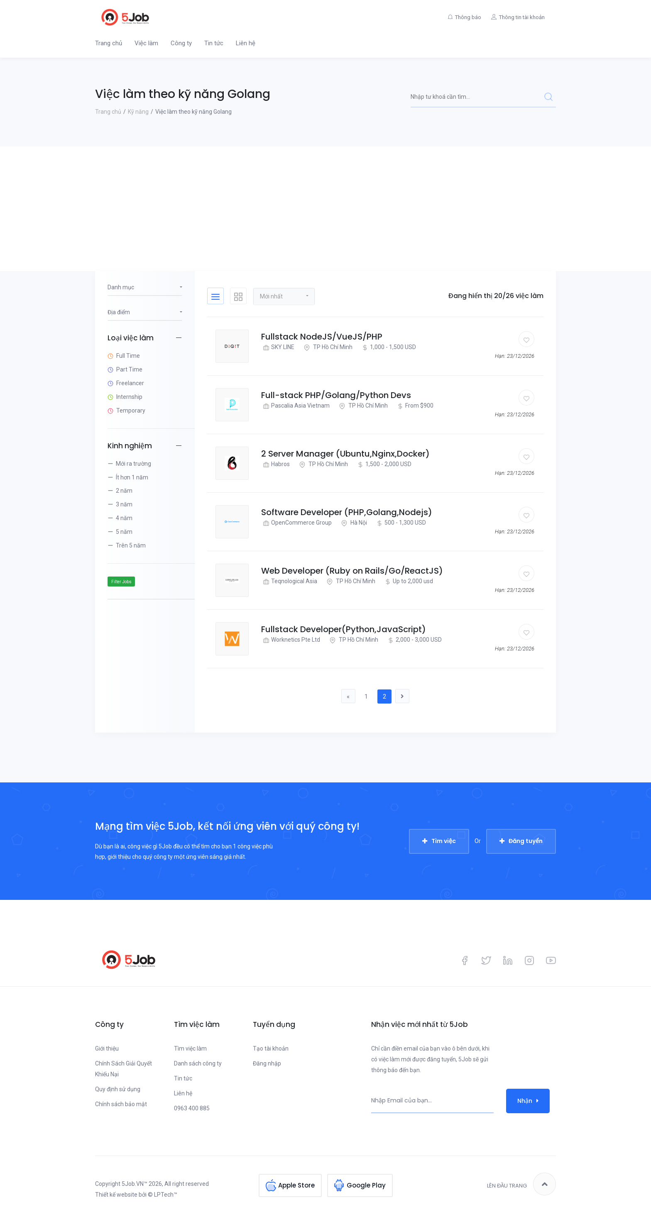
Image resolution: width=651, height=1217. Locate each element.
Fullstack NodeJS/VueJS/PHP (321, 336)
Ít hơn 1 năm (132, 477)
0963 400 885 (192, 1108)
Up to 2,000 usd (408, 581)
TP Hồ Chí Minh (327, 347)
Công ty (181, 43)
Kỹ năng (138, 111)
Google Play (366, 1184)
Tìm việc (443, 841)
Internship (129, 396)
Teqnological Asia (289, 581)
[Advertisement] (325, 209)
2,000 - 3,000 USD (414, 639)
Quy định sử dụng (117, 1089)
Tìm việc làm (190, 1049)
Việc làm (146, 43)
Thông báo (464, 17)
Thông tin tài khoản (520, 17)
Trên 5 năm (131, 545)
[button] (284, 296)
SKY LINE (277, 347)
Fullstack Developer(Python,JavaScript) (343, 629)
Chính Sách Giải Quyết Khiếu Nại (123, 1069)
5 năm (124, 531)
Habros (275, 464)
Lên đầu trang (521, 1184)
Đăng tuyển (526, 841)
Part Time (129, 369)
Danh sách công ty (198, 1064)
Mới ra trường (133, 463)
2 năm (124, 490)
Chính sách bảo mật (121, 1104)
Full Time (128, 355)
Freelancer (130, 383)
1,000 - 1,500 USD (388, 347)
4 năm (124, 518)
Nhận (527, 1101)
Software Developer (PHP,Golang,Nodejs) (346, 512)
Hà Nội (353, 522)
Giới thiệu (107, 1049)
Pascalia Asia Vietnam (295, 405)
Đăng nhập (267, 1064)
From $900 (414, 405)
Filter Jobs (121, 581)
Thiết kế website (116, 1194)
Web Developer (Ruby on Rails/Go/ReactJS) (352, 570)
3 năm (124, 504)
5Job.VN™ (134, 1184)
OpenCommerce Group (296, 522)
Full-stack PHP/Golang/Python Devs (336, 395)
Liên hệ (245, 43)
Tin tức (213, 43)
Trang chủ (108, 43)
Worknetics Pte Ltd (290, 639)
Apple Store (296, 1184)
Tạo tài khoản (271, 1049)
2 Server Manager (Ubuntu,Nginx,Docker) (345, 453)
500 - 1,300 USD (400, 522)
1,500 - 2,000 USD (383, 464)
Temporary (130, 410)
